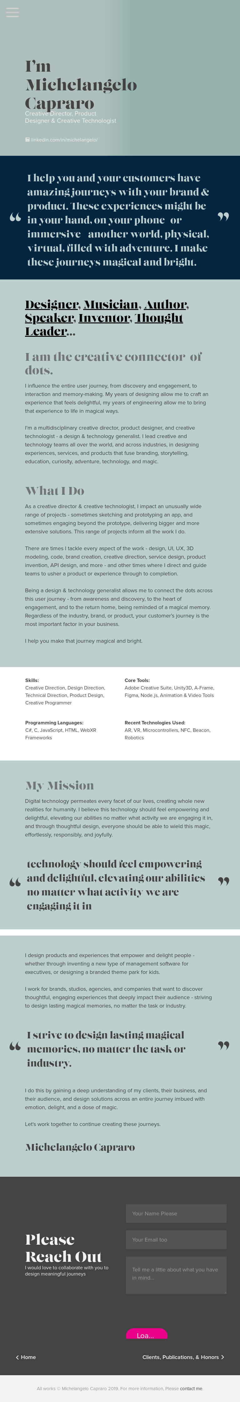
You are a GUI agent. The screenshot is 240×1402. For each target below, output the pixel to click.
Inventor (103, 315)
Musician (110, 301)
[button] (12, 12)
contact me (191, 1388)
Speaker (49, 315)
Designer (51, 301)
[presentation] (173, 1313)
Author (165, 301)
